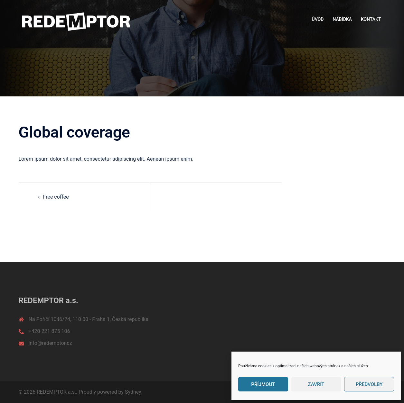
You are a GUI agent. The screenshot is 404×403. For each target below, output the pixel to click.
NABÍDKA (342, 19)
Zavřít (316, 384)
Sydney (133, 392)
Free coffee (56, 197)
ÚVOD (318, 19)
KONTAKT (371, 19)
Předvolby (369, 384)
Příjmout (263, 384)
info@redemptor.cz (50, 343)
